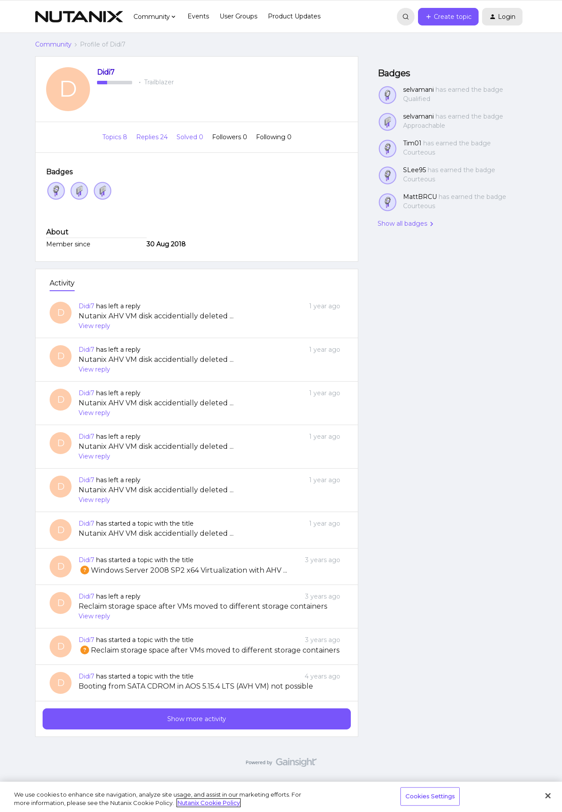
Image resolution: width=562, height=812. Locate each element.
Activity (62, 283)
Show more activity (196, 719)
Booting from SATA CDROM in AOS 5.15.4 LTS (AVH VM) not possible (196, 686)
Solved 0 (191, 137)
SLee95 (414, 170)
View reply (94, 326)
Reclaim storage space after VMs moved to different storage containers (203, 606)
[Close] (548, 795)
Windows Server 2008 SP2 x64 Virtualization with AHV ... (183, 570)
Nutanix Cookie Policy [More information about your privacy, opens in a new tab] (208, 802)
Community (53, 44)
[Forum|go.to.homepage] (79, 16)
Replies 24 (152, 137)
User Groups (238, 16)
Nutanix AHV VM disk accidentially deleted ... (156, 316)
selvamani (418, 90)
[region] (281, 797)
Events (198, 16)
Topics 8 (115, 137)
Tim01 (412, 143)
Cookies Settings (430, 796)
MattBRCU (420, 197)
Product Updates (294, 16)
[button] (448, 16)
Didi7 (106, 72)
